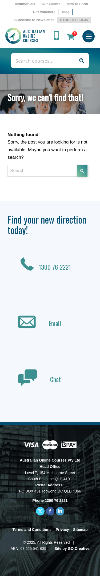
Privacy (62, 529)
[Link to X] (40, 511)
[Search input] (44, 60)
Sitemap (80, 529)
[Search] (47, 171)
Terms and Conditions (31, 529)
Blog (66, 12)
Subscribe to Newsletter (34, 20)
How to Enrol (77, 4)
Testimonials (24, 4)
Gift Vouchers (44, 12)
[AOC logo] (25, 36)
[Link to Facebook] (50, 511)
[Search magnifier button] (81, 61)
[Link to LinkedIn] (60, 511)
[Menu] (89, 36)
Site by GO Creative (72, 548)
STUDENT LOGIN (74, 20)
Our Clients (51, 4)
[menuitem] (25, 4)
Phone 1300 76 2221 (49, 500)
